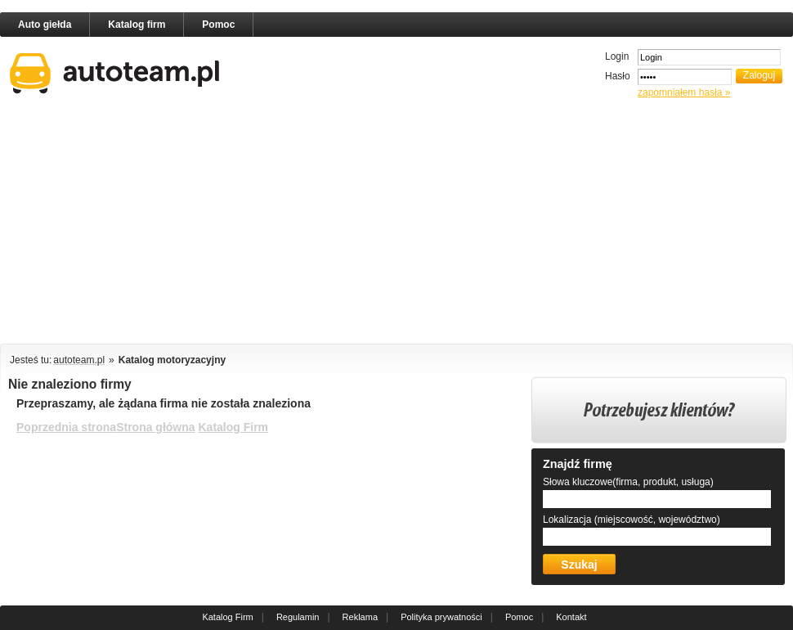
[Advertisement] (281, 224)
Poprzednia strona (66, 427)
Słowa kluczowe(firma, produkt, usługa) (628, 482)
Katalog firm (136, 24)
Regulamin (298, 617)
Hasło (617, 76)
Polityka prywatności (441, 617)
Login (617, 56)
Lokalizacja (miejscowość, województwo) (631, 519)
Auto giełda (44, 24)
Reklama (360, 617)
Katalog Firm (233, 427)
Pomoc (218, 24)
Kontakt (571, 617)
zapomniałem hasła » (684, 92)
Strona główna (155, 427)
